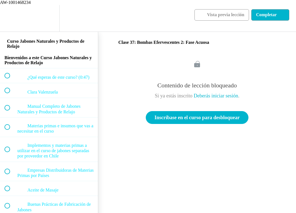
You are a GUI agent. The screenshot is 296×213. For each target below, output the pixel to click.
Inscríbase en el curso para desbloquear (197, 117)
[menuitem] (49, 18)
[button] (10, 18)
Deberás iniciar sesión (216, 96)
